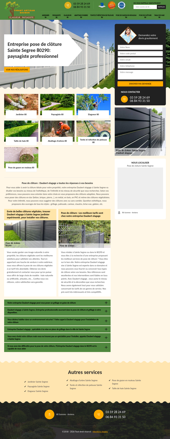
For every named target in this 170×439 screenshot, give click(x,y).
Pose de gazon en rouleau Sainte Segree (126, 382)
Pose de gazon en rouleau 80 (126, 16)
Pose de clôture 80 (145, 16)
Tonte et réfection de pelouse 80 (102, 16)
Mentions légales (100, 431)
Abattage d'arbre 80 (81, 16)
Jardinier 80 (45, 16)
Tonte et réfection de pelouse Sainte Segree (86, 387)
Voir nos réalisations (17, 69)
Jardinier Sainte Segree (38, 381)
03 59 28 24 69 (81, 3)
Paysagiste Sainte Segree (38, 386)
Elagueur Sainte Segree (38, 391)
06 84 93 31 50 (81, 7)
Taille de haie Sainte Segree (124, 388)
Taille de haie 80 (159, 16)
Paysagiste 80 (56, 16)
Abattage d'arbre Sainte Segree (83, 380)
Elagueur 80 (67, 16)
